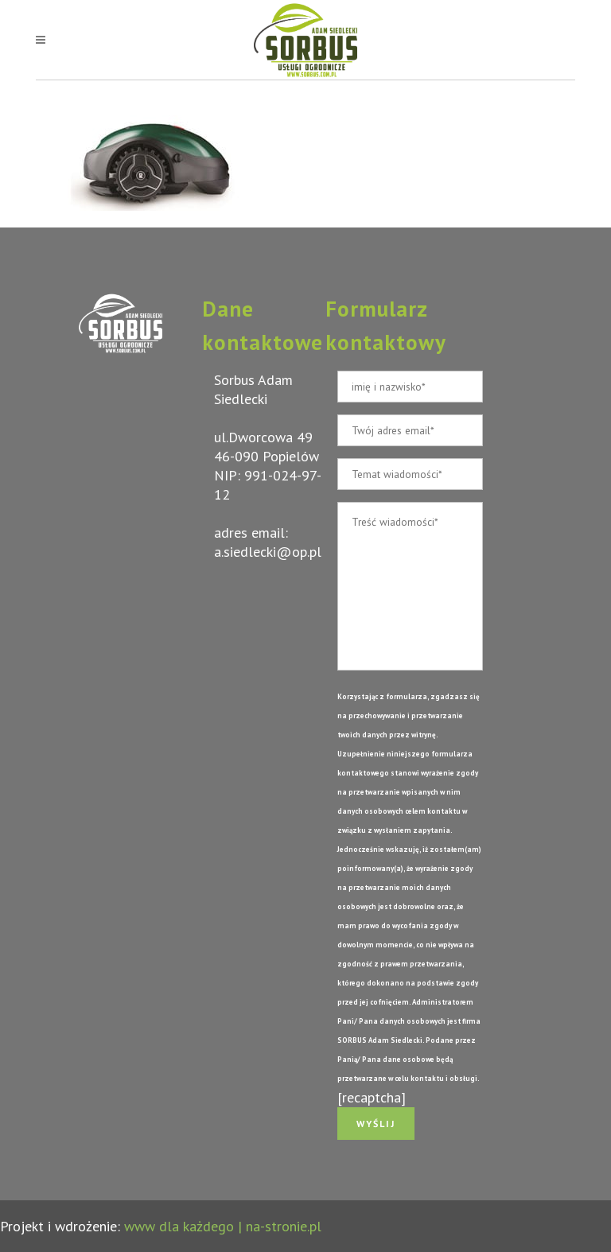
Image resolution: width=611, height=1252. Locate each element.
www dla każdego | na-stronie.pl (222, 1226)
